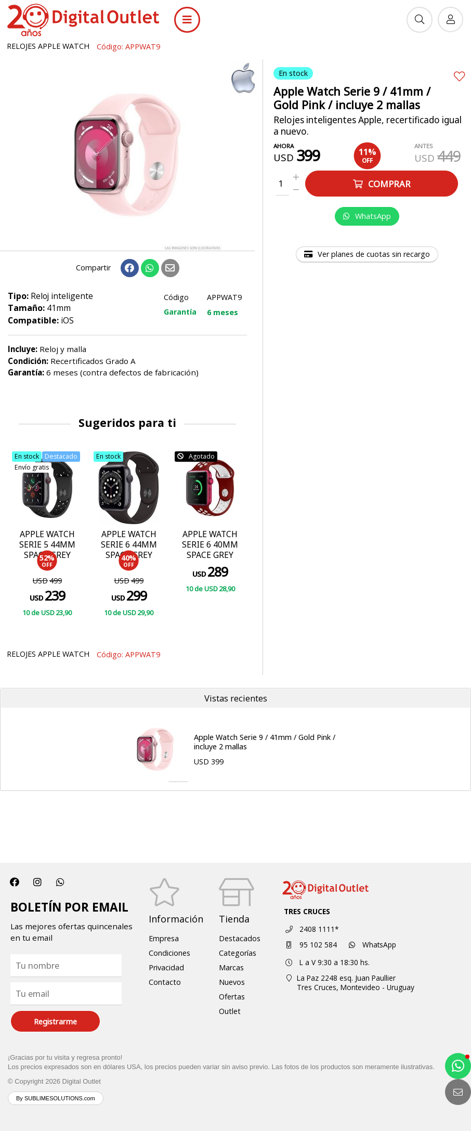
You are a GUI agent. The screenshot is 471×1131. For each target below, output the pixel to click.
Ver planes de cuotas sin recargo (367, 254)
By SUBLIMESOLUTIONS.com (55, 1098)
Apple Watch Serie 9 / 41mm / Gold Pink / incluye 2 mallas (264, 742)
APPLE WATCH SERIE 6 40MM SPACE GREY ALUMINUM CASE (210, 555)
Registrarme (55, 1021)
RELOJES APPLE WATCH (48, 46)
